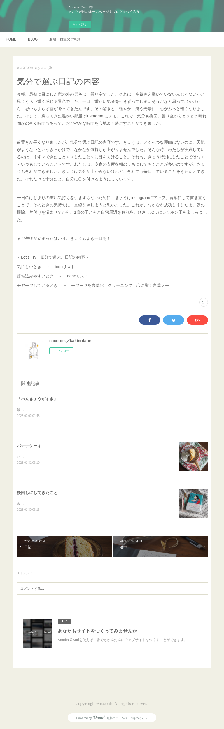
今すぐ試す (80, 24)
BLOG (33, 39)
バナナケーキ (29, 446)
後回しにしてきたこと (37, 493)
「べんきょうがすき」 (37, 398)
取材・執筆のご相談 (65, 39)
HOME (11, 39)
